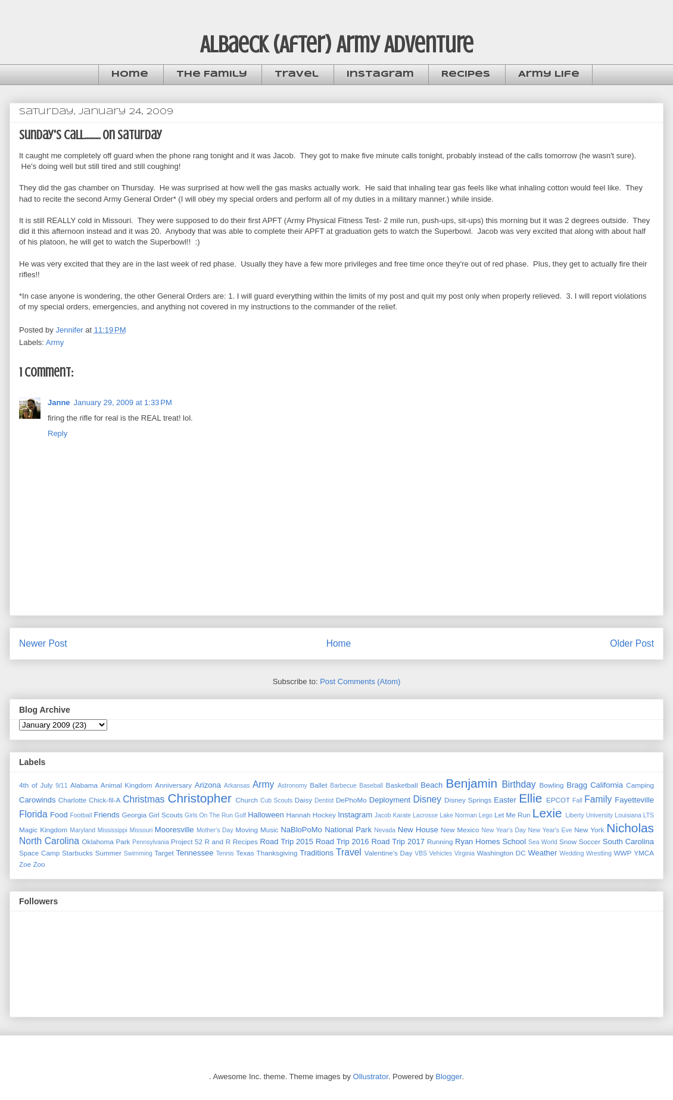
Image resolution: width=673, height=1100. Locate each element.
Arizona (208, 785)
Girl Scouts (165, 815)
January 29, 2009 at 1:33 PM (123, 402)
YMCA (644, 853)
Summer (108, 853)
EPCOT (558, 800)
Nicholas (630, 828)
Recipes (465, 74)
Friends (106, 814)
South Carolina (628, 841)
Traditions (317, 852)
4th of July (35, 785)
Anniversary (173, 785)
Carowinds (37, 799)
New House (418, 829)
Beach (431, 785)
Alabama (84, 785)
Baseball (371, 785)
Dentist (324, 800)
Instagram (380, 74)
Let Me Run (512, 815)
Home (129, 74)
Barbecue (343, 785)
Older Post (632, 643)
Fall (577, 800)
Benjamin (471, 783)
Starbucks (77, 853)
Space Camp (39, 853)
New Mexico (460, 829)
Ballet (318, 785)
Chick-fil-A (104, 800)
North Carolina (49, 841)
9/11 (61, 785)
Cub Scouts (276, 800)
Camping (640, 785)
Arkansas (237, 785)
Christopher (199, 798)
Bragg (576, 785)
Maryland (82, 830)
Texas (245, 853)
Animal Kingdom (126, 785)
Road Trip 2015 (286, 841)
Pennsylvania (150, 842)
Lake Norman (458, 815)
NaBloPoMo (301, 829)
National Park (348, 829)
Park (123, 841)
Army (55, 342)
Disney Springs (467, 800)
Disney (427, 799)
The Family (211, 74)
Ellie (530, 798)
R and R (218, 841)
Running (440, 841)
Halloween (266, 814)
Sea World (542, 842)
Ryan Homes (477, 841)
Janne (59, 402)
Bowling (552, 785)
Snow (568, 841)
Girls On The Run (209, 815)
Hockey (324, 815)
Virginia (464, 853)
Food (59, 814)
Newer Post (43, 643)
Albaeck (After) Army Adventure (336, 44)
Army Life (548, 74)
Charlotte (72, 800)
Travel (297, 74)
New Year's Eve (550, 830)
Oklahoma (98, 841)
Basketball (402, 785)
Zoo (39, 864)
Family (598, 799)
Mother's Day (215, 830)
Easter (505, 799)
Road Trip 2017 (398, 841)
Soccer (589, 841)
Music (269, 829)
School (514, 841)
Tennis (225, 853)
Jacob (383, 815)
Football (81, 815)
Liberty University (589, 815)
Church (246, 800)
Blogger (448, 1076)
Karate (401, 815)
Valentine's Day (388, 853)
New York (589, 829)
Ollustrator (370, 1076)
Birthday (518, 784)
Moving (246, 829)
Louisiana (628, 815)
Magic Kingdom (43, 829)
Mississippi (112, 830)
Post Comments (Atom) (360, 681)
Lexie (547, 813)
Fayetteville (634, 799)
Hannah (298, 815)
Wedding (572, 853)
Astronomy (292, 785)
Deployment (389, 799)
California (606, 785)
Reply (57, 433)
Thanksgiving (277, 853)
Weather (542, 852)
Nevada (384, 830)
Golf (240, 815)
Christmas (143, 799)
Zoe (25, 864)
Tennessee (195, 852)
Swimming (138, 853)
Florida (33, 814)
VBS (421, 853)
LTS (648, 815)
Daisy (303, 800)
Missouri (141, 830)
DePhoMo (351, 800)
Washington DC (501, 853)
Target (163, 853)
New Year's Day (503, 830)
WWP (623, 853)
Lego (486, 815)
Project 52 (186, 841)
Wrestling (599, 853)
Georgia (134, 815)
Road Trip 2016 (342, 841)
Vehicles (440, 853)
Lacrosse (425, 815)
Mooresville (174, 829)
